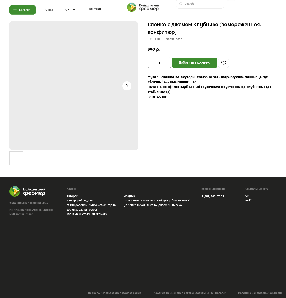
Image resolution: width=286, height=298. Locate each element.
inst (247, 200)
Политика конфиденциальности (260, 293)
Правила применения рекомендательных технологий (190, 293)
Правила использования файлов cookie (114, 293)
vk (247, 196)
